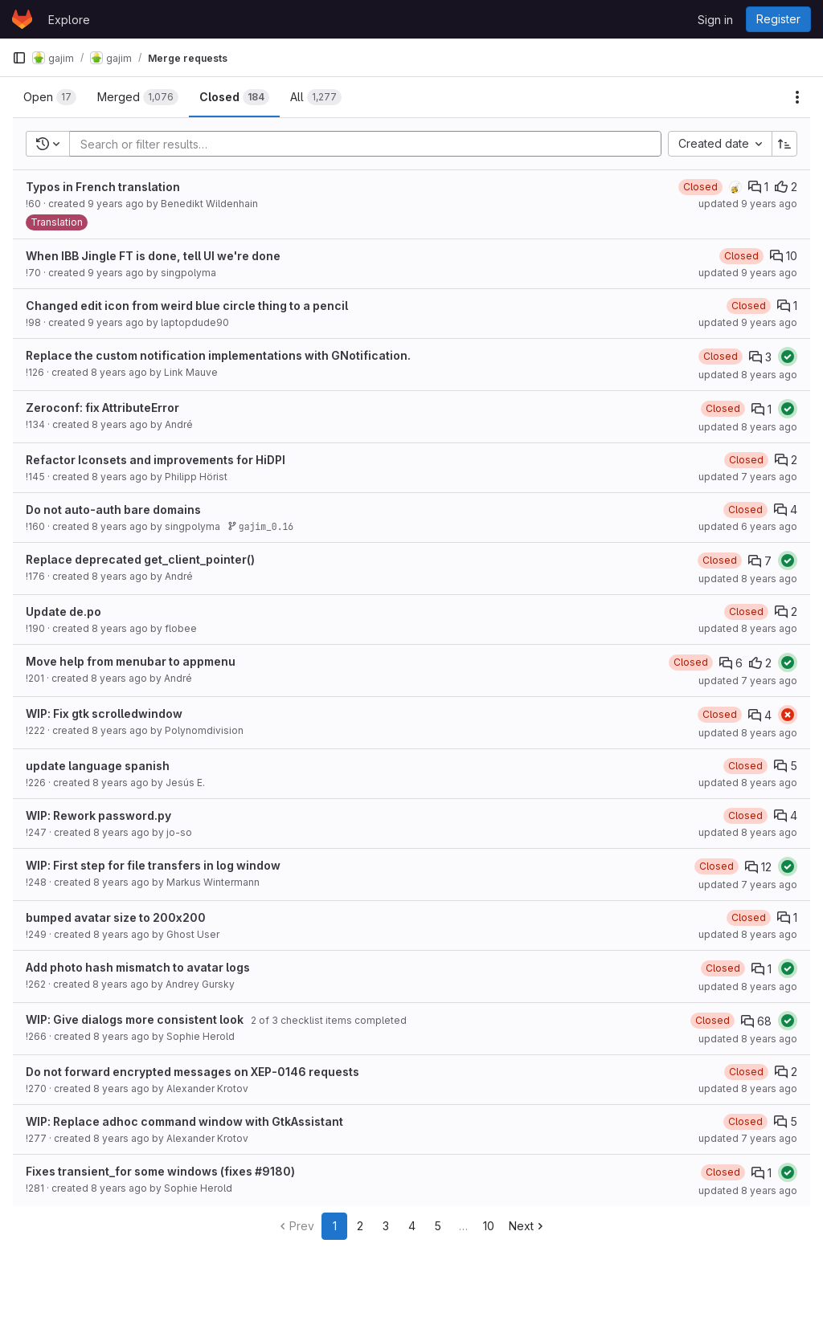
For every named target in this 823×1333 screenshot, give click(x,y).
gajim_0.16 (260, 526)
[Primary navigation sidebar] (19, 58)
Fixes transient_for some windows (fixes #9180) (160, 1171)
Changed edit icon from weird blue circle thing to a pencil (187, 305)
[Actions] (797, 97)
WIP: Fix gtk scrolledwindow (104, 713)
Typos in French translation (103, 187)
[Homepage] (22, 19)
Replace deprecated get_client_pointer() (140, 559)
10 (488, 1226)
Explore (69, 19)
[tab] (50, 97)
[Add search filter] (370, 144)
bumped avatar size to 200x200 (116, 917)
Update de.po (63, 611)
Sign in (715, 19)
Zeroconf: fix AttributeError (102, 407)
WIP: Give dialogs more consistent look (135, 1019)
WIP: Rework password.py (98, 815)
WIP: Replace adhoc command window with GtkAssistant (184, 1121)
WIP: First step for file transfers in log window (153, 865)
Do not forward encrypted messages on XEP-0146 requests (192, 1071)
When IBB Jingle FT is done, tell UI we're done (153, 256)
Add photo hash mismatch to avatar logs (138, 967)
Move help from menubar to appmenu (130, 661)
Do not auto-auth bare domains (113, 509)
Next (528, 1226)
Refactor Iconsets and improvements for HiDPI (155, 460)
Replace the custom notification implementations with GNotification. (218, 355)
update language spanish (98, 765)
